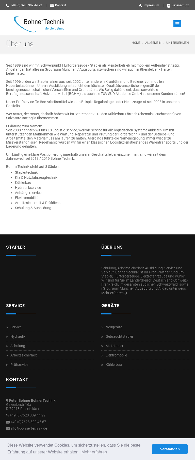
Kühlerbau (114, 365)
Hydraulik (17, 336)
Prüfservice (19, 365)
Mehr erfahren (114, 293)
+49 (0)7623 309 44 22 (24, 5)
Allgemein (153, 43)
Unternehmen (177, 43)
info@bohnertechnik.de (28, 428)
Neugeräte (114, 327)
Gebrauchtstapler (119, 336)
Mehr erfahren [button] (94, 452)
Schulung (17, 346)
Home (136, 43)
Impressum (149, 5)
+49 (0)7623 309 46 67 (28, 422)
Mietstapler (114, 346)
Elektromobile (116, 355)
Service (16, 327)
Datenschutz (178, 5)
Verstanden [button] (170, 449)
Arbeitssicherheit (23, 355)
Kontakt (58, 5)
